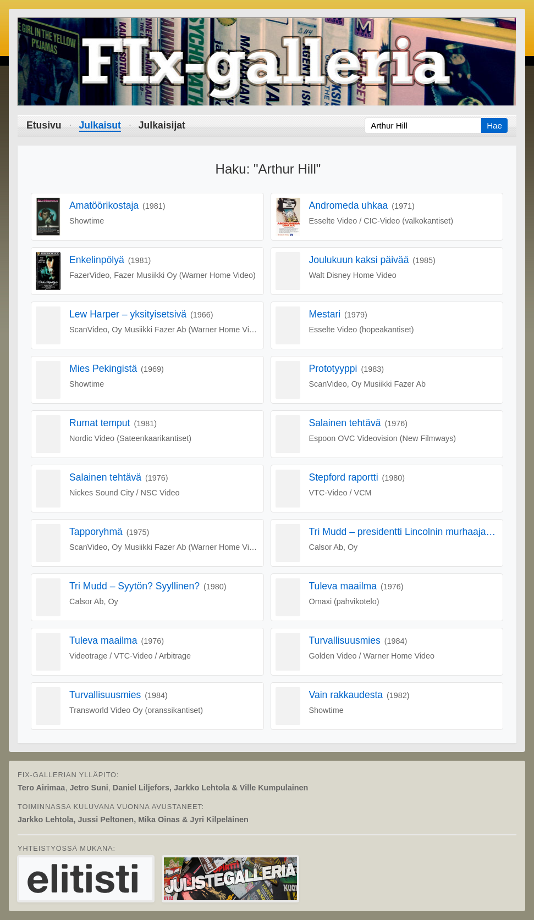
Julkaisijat (162, 125)
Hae (494, 125)
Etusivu (44, 125)
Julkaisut (100, 125)
